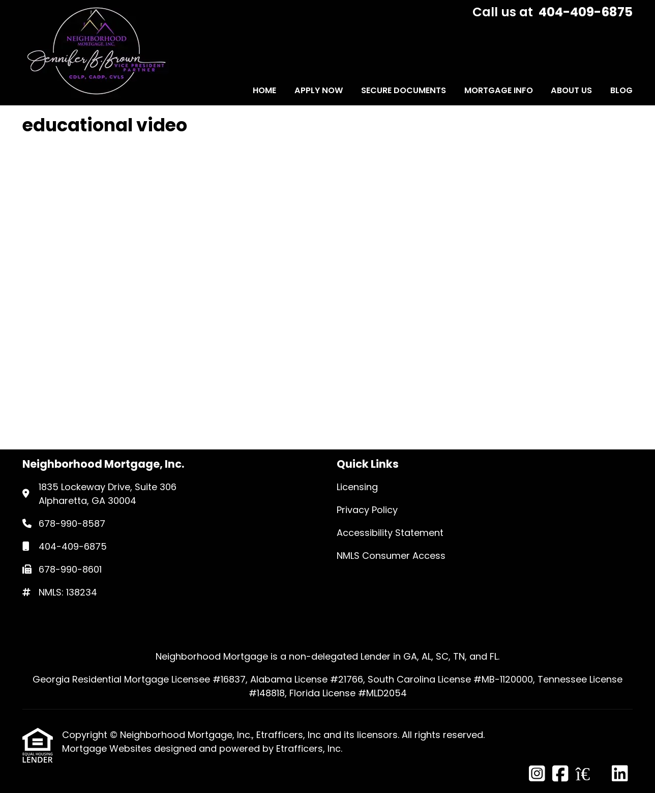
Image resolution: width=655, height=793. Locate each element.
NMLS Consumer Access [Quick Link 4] (391, 555)
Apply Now (318, 90)
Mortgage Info (498, 90)
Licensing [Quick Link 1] (357, 486)
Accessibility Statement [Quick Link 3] (390, 532)
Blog (621, 90)
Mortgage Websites (108, 748)
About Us (571, 90)
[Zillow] (590, 774)
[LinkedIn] (620, 774)
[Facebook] (560, 774)
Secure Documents (403, 90)
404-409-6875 (586, 12)
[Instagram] (537, 774)
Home (264, 90)
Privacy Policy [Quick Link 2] (367, 509)
